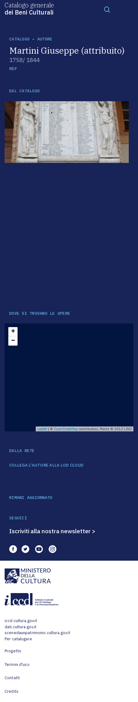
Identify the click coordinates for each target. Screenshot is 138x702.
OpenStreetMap (66, 429)
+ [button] (13, 331)
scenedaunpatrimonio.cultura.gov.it (37, 632)
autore (45, 39)
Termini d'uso (17, 664)
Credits (11, 691)
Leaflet (42, 429)
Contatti (12, 677)
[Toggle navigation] (107, 9)
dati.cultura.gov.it (20, 626)
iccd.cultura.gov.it (21, 620)
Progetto (13, 651)
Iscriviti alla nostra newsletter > (52, 531)
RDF (13, 68)
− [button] (13, 341)
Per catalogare (18, 639)
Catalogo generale (29, 8)
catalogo (19, 39)
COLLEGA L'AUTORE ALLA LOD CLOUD (46, 465)
